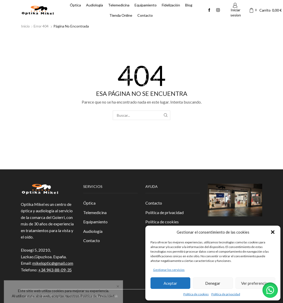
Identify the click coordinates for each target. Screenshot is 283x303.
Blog (188, 5)
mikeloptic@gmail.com (52, 263)
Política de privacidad (225, 294)
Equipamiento (146, 5)
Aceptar (170, 283)
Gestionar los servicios (169, 270)
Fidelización (171, 5)
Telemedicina (118, 5)
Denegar (212, 283)
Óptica (75, 5)
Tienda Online (120, 15)
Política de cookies (196, 294)
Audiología (94, 5)
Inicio (25, 26)
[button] (272, 232)
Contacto (145, 15)
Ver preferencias (255, 283)
